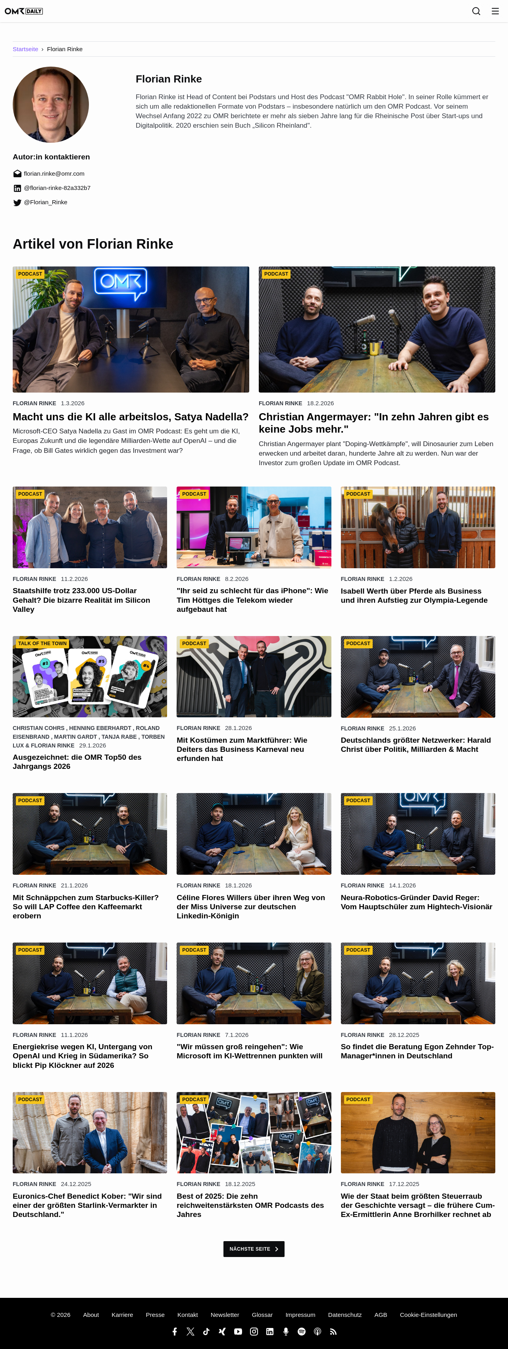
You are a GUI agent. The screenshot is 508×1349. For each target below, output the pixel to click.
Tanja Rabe (119, 742)
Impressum (300, 1314)
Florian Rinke (34, 409)
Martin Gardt (75, 742)
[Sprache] (459, 14)
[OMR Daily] (32, 14)
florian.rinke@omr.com (49, 179)
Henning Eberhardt (100, 733)
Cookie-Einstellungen (428, 1314)
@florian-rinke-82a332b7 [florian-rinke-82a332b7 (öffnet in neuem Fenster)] (51, 193)
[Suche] (476, 14)
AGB (381, 1314)
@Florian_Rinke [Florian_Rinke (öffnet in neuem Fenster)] (40, 207)
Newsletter (225, 1314)
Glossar (262, 1314)
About (91, 1314)
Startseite (25, 54)
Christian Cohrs (39, 733)
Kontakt (187, 1314)
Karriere (122, 1314)
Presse (155, 1314)
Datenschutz (345, 1314)
